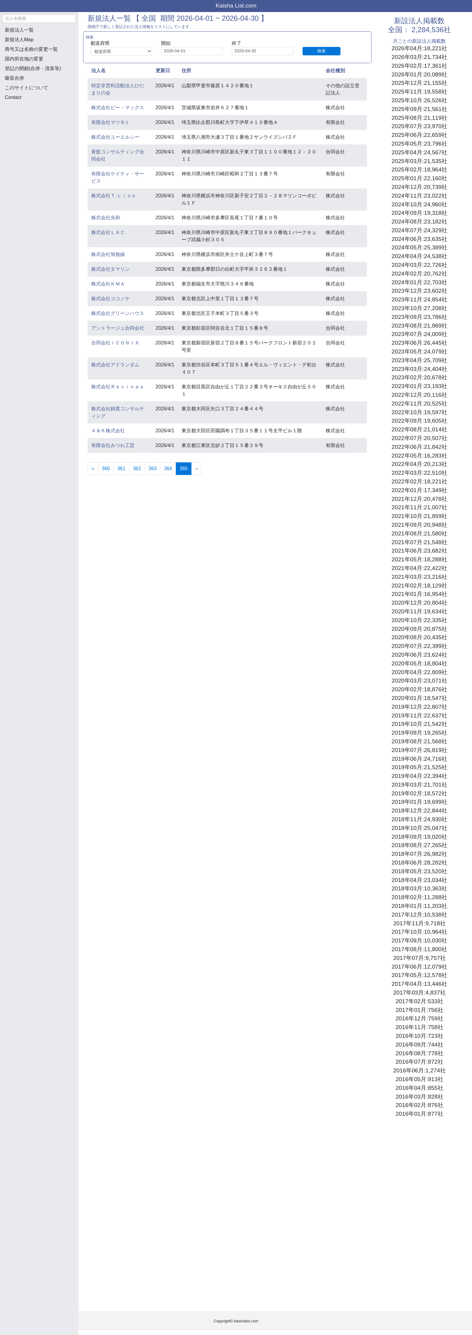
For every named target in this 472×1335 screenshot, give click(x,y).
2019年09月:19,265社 (419, 732)
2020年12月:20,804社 (419, 603)
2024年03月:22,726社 (419, 265)
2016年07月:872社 (419, 1062)
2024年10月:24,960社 (419, 204)
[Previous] (93, 468)
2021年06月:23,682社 (419, 550)
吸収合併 (14, 78)
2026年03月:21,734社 (419, 57)
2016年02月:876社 (419, 1105)
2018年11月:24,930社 (419, 819)
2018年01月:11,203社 (419, 906)
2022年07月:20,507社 (419, 438)
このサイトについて (26, 87)
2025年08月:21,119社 (419, 118)
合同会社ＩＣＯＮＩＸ (115, 342)
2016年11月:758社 (419, 1027)
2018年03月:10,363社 (419, 888)
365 (186, 468)
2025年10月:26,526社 (419, 100)
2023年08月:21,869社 (419, 325)
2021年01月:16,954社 (419, 594)
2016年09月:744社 (419, 1044)
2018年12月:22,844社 (419, 810)
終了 (236, 43)
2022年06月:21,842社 (419, 447)
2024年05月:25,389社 (419, 247)
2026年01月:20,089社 (419, 74)
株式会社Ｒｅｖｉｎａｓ (117, 386)
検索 (321, 50)
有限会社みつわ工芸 (113, 445)
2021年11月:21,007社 (419, 507)
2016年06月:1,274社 (419, 1070)
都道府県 (100, 43)
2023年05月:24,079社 (419, 351)
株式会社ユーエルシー (115, 137)
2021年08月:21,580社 (419, 533)
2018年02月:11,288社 (419, 897)
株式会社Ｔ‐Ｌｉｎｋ (113, 195)
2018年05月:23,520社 (419, 871)
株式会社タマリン (110, 269)
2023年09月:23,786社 (419, 317)
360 (106, 468)
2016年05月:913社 (419, 1079)
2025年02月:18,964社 (419, 169)
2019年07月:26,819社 (419, 750)
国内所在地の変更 (24, 58)
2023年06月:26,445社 (419, 343)
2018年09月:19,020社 (419, 837)
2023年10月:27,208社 (419, 308)
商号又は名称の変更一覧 (31, 49)
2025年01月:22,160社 (419, 178)
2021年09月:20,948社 (419, 525)
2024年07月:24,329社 (419, 230)
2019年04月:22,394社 (419, 776)
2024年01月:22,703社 (419, 282)
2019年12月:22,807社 (419, 707)
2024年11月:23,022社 (419, 196)
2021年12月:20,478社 (419, 499)
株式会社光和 (105, 217)
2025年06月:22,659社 (419, 135)
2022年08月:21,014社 (419, 429)
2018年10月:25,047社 (419, 828)
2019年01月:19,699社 (419, 802)
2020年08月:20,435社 (419, 637)
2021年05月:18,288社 (419, 559)
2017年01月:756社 (419, 1010)
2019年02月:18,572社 (419, 793)
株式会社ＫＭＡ (108, 283)
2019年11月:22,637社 (419, 715)
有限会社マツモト (110, 122)
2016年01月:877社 (419, 1114)
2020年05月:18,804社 (419, 663)
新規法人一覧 (19, 29)
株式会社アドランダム (115, 364)
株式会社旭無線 (108, 254)
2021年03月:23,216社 (419, 577)
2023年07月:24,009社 (419, 334)
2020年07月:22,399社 (419, 646)
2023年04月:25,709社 (419, 360)
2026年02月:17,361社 (419, 66)
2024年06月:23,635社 (419, 239)
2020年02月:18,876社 (419, 689)
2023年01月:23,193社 (419, 386)
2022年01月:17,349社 (419, 490)
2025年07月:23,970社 (419, 126)
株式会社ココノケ (110, 298)
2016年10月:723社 (419, 1036)
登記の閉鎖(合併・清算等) (33, 68)
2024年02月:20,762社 (419, 273)
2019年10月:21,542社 (419, 724)
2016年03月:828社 (419, 1096)
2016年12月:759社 (419, 1018)
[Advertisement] (39, 137)
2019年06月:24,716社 (419, 759)
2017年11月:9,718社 (419, 923)
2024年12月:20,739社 (419, 187)
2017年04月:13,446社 (419, 984)
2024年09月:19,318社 (419, 213)
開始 (166, 43)
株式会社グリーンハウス (117, 313)
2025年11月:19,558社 (419, 91)
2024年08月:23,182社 (419, 221)
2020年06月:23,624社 (419, 655)
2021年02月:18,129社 (419, 585)
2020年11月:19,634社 (419, 611)
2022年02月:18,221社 (419, 481)
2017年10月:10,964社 (419, 932)
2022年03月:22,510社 (419, 473)
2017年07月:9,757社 (419, 958)
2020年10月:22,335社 (419, 620)
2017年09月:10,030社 (419, 940)
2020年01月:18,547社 (419, 698)
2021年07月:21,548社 (419, 542)
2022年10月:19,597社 (419, 412)
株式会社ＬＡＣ (108, 232)
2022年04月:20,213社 (419, 464)
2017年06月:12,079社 (419, 966)
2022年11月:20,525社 (419, 403)
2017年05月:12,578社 (419, 975)
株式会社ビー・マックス (117, 107)
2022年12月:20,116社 (419, 395)
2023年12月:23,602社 (419, 291)
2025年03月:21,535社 (419, 161)
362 (137, 468)
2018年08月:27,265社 (419, 845)
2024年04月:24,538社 (419, 256)
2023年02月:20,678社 (419, 377)
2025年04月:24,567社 (419, 152)
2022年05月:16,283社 (419, 455)
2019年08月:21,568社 (419, 741)
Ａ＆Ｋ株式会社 (108, 430)
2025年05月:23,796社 (419, 143)
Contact (13, 97)
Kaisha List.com (236, 5)
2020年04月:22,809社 (419, 672)
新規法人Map (19, 39)
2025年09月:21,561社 (419, 109)
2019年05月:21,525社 (419, 767)
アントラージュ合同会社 (117, 328)
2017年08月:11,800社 (419, 949)
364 (168, 468)
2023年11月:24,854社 (419, 299)
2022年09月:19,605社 (419, 421)
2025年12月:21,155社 (419, 83)
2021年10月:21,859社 (419, 516)
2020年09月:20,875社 (419, 629)
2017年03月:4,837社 (419, 992)
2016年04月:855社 (419, 1088)
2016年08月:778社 (419, 1053)
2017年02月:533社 (419, 1001)
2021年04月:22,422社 (419, 568)
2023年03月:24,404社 (419, 369)
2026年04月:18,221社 (419, 48)
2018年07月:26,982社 (419, 854)
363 (152, 468)
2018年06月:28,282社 (419, 862)
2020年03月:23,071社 (419, 680)
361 (121, 468)
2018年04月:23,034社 (419, 880)
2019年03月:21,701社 (419, 785)
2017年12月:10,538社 (419, 914)
